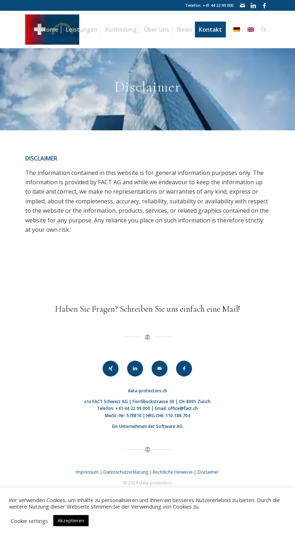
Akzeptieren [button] (71, 520)
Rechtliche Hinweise (173, 472)
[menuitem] (50, 29)
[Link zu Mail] (242, 5)
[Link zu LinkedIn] (253, 5)
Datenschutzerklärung (125, 472)
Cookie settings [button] (29, 521)
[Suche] (264, 29)
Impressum (87, 472)
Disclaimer (208, 472)
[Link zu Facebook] (264, 5)
